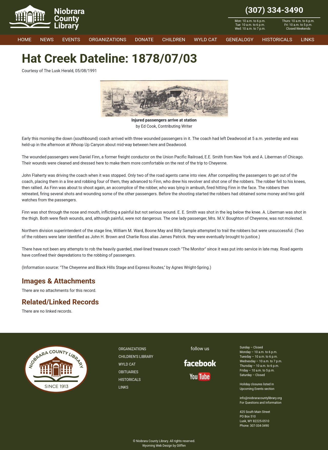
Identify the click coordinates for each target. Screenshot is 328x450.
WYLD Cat (205, 39)
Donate (144, 39)
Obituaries (128, 372)
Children (173, 39)
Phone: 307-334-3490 (254, 425)
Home (25, 39)
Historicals (277, 39)
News (47, 39)
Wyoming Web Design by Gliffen (164, 445)
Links (307, 39)
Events (71, 39)
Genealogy (239, 39)
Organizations (107, 39)
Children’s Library (136, 357)
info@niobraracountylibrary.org (261, 398)
